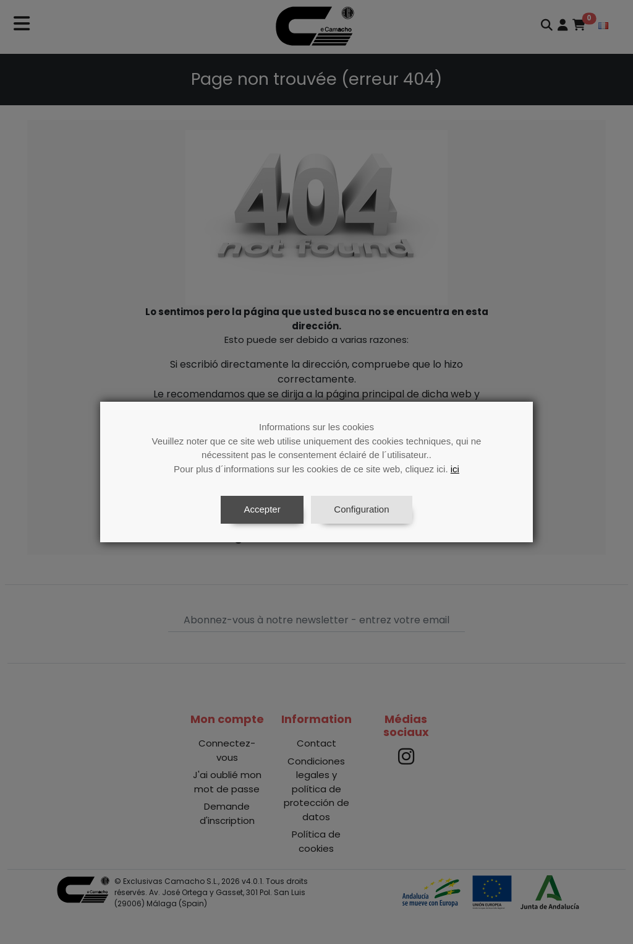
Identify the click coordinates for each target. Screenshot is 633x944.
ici (455, 469)
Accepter (262, 509)
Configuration (361, 509)
